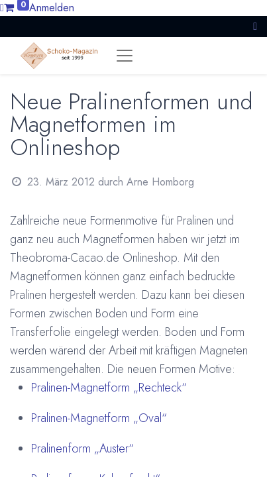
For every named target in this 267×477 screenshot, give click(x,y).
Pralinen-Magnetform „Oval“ (99, 418)
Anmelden (51, 7)
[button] (255, 26)
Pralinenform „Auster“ (82, 448)
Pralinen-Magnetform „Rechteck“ (109, 387)
